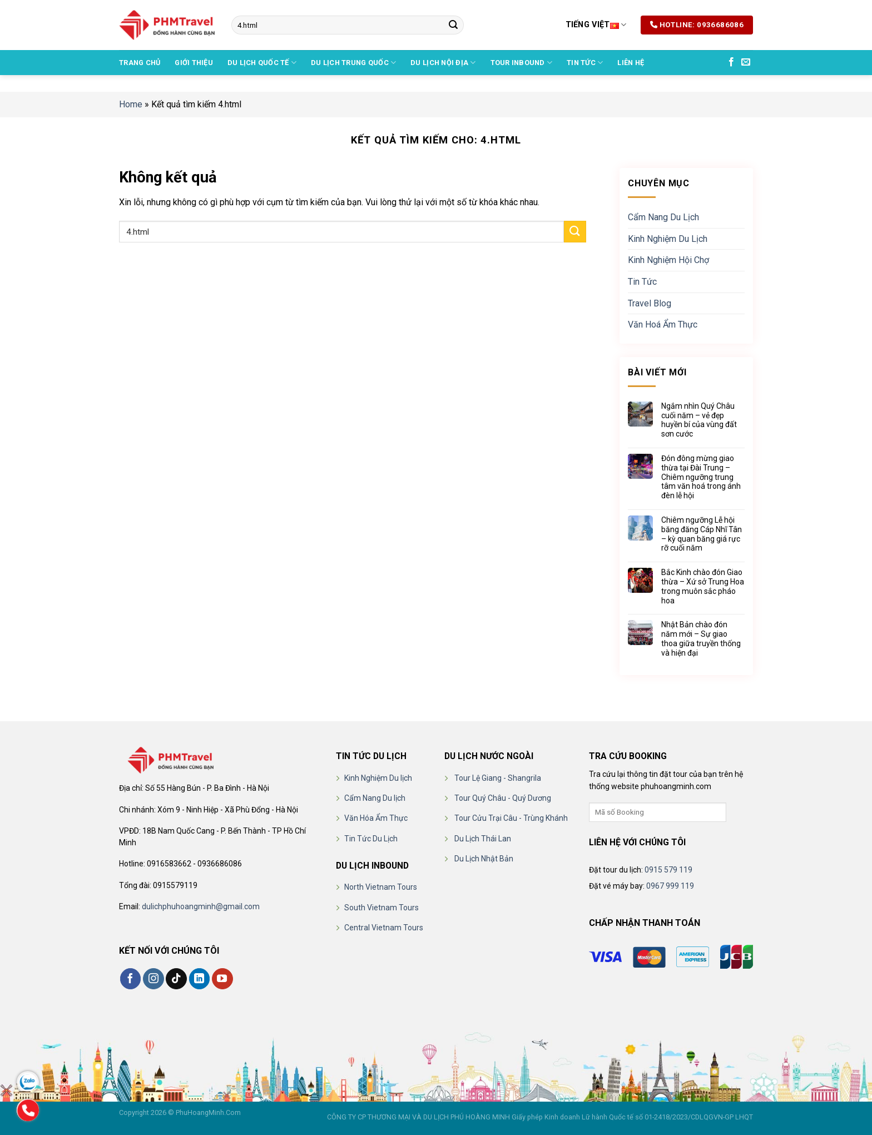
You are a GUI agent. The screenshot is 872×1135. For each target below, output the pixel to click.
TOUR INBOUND (521, 62)
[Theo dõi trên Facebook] (731, 62)
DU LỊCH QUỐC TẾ (261, 62)
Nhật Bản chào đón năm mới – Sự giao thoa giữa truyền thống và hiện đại (701, 638)
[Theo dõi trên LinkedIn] (199, 978)
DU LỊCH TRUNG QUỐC (353, 62)
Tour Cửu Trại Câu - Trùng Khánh (511, 818)
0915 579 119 (668, 869)
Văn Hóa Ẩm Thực (376, 818)
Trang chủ (139, 62)
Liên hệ (630, 62)
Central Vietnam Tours (383, 927)
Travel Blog (649, 303)
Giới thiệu (194, 62)
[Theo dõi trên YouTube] (222, 978)
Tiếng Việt (596, 24)
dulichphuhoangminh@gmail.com (201, 906)
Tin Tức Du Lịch (371, 838)
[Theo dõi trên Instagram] (153, 978)
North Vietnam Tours (380, 887)
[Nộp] (453, 25)
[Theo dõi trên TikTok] (176, 978)
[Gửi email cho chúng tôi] (745, 62)
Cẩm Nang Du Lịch (663, 217)
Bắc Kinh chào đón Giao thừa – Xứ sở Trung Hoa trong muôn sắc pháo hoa (702, 586)
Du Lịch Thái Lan (482, 838)
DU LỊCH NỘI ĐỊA (442, 62)
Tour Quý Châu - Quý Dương (502, 798)
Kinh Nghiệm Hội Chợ (668, 260)
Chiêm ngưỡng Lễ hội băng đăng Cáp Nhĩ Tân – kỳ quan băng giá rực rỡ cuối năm (701, 534)
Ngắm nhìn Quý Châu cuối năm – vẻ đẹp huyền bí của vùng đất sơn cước (699, 420)
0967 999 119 (670, 885)
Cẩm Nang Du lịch (374, 798)
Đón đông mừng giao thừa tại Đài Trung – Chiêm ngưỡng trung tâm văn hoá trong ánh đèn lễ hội (701, 477)
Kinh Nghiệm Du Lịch (667, 239)
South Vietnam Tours (381, 907)
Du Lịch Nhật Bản (483, 858)
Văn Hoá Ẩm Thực (662, 324)
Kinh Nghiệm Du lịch (378, 778)
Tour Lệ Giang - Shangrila (497, 778)
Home (130, 104)
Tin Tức (585, 62)
